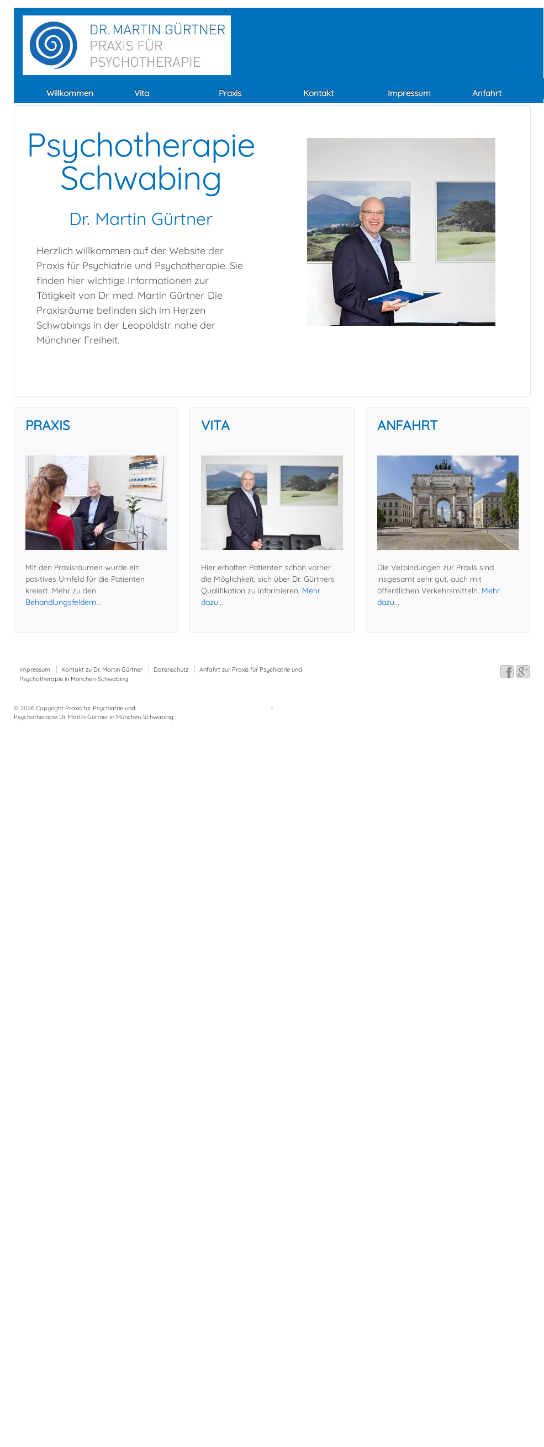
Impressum (409, 93)
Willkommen (69, 93)
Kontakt (318, 93)
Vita (141, 93)
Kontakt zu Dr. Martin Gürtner (101, 669)
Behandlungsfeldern (60, 602)
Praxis (230, 93)
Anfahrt (486, 93)
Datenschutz (171, 669)
